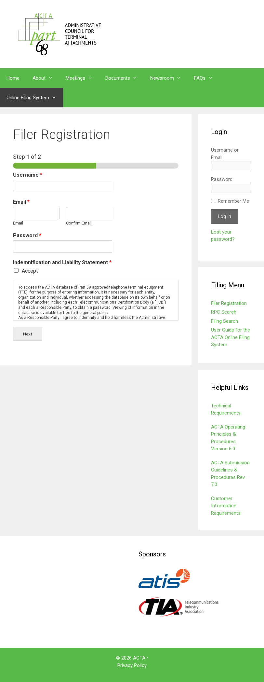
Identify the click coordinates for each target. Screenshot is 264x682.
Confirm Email (79, 223)
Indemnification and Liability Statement (62, 262)
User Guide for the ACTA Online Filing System (230, 337)
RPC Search (223, 312)
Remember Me (233, 201)
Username (27, 175)
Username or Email (225, 153)
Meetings (82, 78)
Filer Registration (229, 303)
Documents (124, 78)
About (46, 78)
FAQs (206, 78)
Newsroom (169, 78)
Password (27, 235)
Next (27, 333)
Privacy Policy (132, 665)
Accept (30, 271)
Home (13, 78)
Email (21, 202)
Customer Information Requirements (226, 506)
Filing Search (224, 321)
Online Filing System (35, 97)
